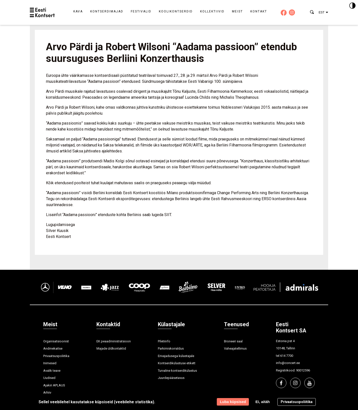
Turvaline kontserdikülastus (177, 370)
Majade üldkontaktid (111, 348)
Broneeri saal (233, 341)
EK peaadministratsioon (113, 341)
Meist (237, 11)
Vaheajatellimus (235, 348)
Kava (78, 11)
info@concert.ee (288, 363)
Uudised (49, 378)
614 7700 (286, 356)
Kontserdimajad (106, 11)
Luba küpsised (233, 402)
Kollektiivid (212, 11)
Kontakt (258, 11)
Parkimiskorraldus (171, 348)
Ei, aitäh (262, 402)
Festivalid (141, 11)
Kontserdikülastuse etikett (176, 363)
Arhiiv (47, 392)
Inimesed (49, 363)
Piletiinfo (164, 341)
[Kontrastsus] (352, 5)
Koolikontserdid (176, 11)
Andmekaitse (52, 348)
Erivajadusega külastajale (176, 356)
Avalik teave (51, 370)
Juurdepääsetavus (171, 378)
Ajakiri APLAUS (54, 385)
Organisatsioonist (56, 341)
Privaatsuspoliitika (56, 356)
